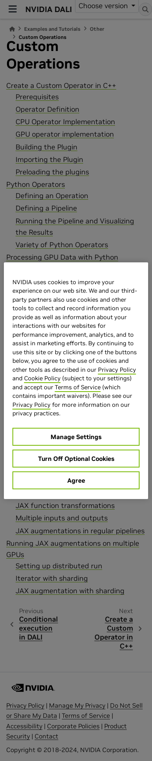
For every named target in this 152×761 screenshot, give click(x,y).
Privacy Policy (117, 369)
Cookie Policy (42, 378)
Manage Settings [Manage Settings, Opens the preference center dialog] (76, 437)
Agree (76, 480)
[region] (76, 380)
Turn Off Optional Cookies (76, 458)
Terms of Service (78, 387)
